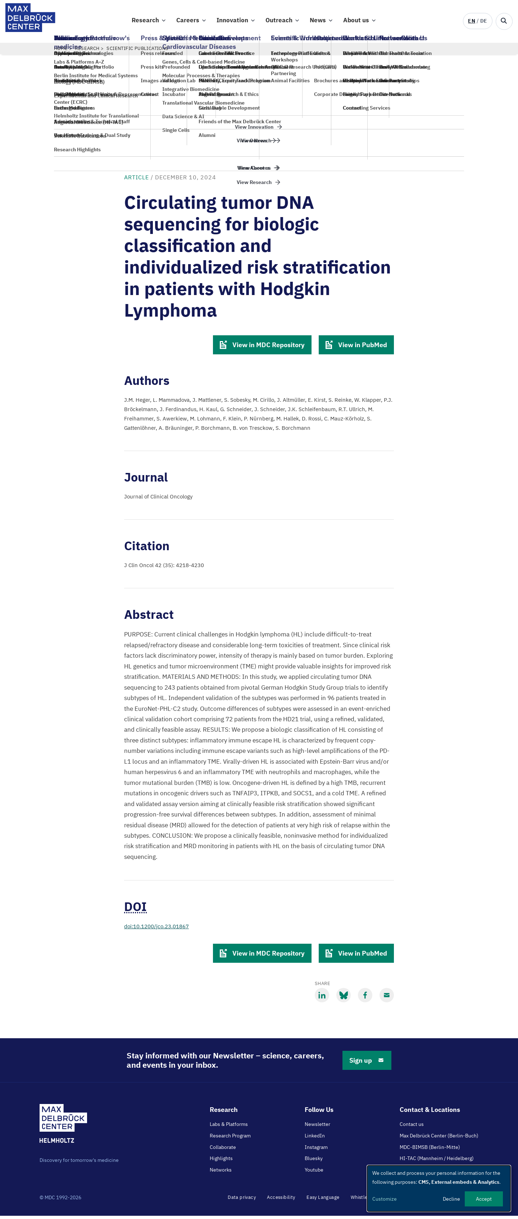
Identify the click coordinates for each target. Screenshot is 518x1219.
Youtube (314, 1173)
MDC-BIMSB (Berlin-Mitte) (430, 1150)
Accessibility (281, 1200)
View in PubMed (356, 348)
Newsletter (317, 1127)
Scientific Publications (137, 52)
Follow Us (319, 1113)
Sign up (367, 1063)
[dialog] (439, 1188)
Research (145, 22)
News (318, 22)
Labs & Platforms (229, 1127)
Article (136, 180)
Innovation (232, 22)
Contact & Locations (430, 1113)
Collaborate (223, 1150)
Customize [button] (384, 1199)
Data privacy (242, 1200)
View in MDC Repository (262, 348)
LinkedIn (315, 1139)
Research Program (230, 1139)
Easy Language (322, 1200)
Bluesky (314, 1161)
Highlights (221, 1161)
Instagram (316, 1150)
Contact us (412, 1127)
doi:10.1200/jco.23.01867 (156, 929)
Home (61, 52)
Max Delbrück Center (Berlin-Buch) (439, 1139)
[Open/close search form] (504, 21)
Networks (221, 1173)
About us (356, 22)
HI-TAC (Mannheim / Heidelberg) (437, 1161)
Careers (187, 22)
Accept (484, 1199)
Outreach (278, 22)
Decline (451, 1199)
